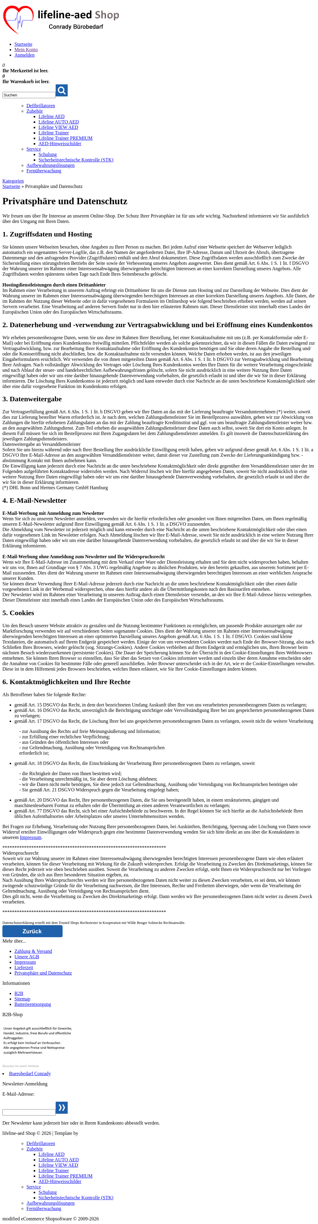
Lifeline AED (52, 116)
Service (33, 149)
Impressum (30, 837)
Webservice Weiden (98, 1133)
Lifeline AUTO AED (59, 121)
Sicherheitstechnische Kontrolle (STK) (76, 159)
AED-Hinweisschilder (60, 143)
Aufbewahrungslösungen (50, 165)
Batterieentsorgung (32, 1004)
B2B (18, 993)
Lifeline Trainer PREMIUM (66, 138)
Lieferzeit (23, 967)
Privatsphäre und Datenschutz (43, 972)
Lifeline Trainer (54, 132)
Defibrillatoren (40, 105)
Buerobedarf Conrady (30, 1073)
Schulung (48, 154)
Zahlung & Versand (33, 951)
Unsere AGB (26, 956)
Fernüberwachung (43, 170)
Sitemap (22, 998)
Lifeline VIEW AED (58, 127)
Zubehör (34, 111)
